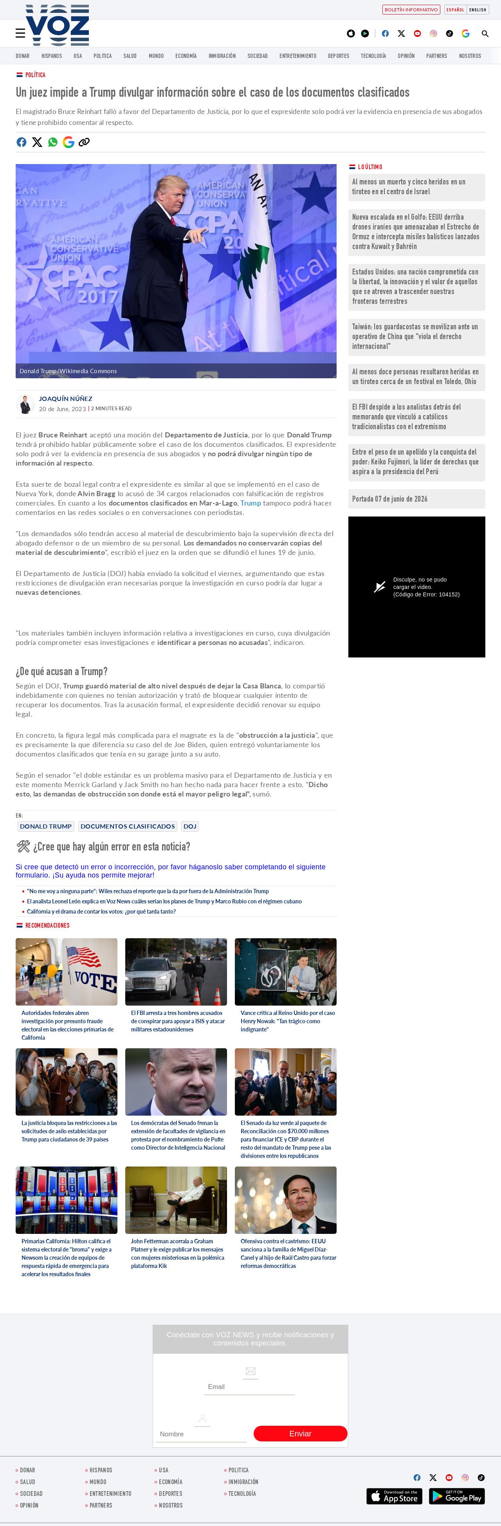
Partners (436, 57)
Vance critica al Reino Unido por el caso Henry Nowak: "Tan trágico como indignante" (288, 1021)
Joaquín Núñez (65, 398)
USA (78, 57)
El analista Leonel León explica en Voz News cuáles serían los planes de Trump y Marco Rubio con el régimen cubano (164, 901)
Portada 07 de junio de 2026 (389, 500)
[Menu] (20, 33)
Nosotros (470, 57)
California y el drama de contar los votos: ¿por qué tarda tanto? (101, 911)
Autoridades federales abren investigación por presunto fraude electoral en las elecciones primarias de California (68, 1025)
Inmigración (222, 57)
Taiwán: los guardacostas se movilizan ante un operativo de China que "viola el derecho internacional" (415, 337)
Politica (103, 57)
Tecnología (373, 57)
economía (185, 57)
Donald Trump (46, 826)
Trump (250, 502)
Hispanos (51, 57)
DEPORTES (338, 57)
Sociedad (257, 57)
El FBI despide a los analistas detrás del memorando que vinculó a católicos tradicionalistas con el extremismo (406, 418)
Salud (130, 57)
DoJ (190, 826)
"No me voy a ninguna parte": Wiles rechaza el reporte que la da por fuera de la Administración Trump (148, 891)
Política (35, 75)
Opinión (406, 57)
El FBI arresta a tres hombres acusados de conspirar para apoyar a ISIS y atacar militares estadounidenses (178, 1021)
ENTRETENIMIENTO (297, 57)
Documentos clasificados (128, 826)
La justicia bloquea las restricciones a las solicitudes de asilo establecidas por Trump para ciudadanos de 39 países (69, 1131)
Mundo (156, 57)
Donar (23, 57)
